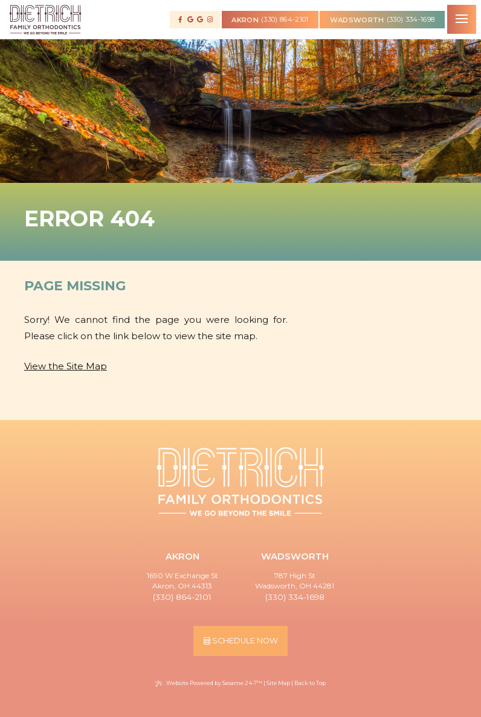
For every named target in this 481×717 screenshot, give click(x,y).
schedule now (241, 640)
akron (245, 17)
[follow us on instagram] (210, 19)
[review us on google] (190, 19)
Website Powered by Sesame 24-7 (208, 683)
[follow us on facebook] (180, 19)
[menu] (461, 19)
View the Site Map (65, 366)
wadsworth (357, 17)
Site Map (278, 683)
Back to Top (310, 683)
